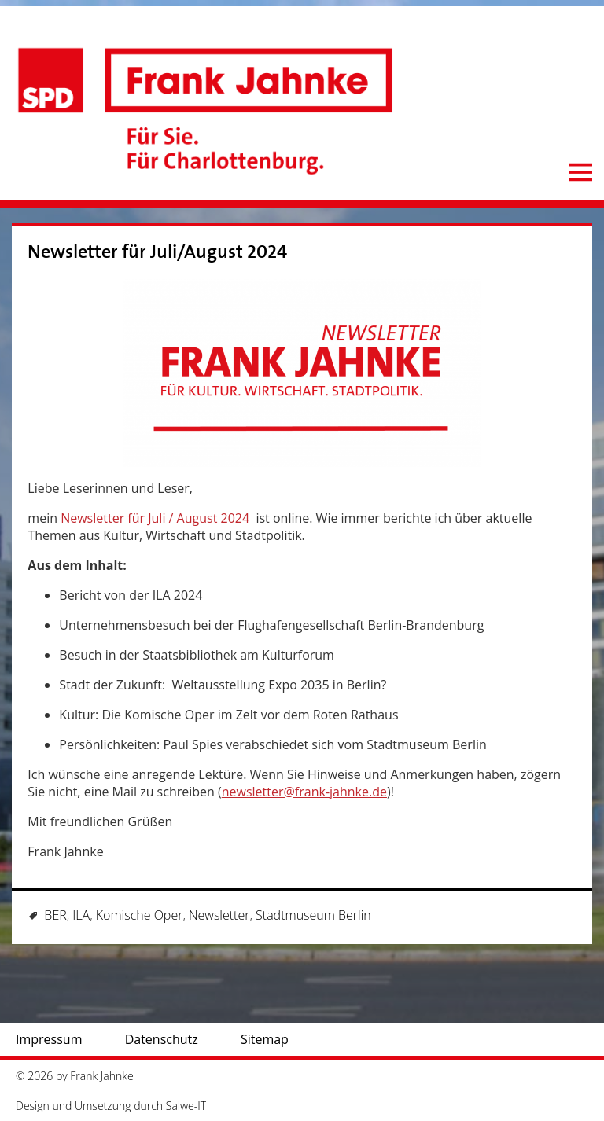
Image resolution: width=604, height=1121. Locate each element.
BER (55, 915)
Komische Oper (139, 915)
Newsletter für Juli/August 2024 (157, 252)
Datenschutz (161, 1039)
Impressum (49, 1039)
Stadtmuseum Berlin (313, 915)
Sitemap (265, 1039)
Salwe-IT (186, 1105)
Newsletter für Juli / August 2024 (155, 518)
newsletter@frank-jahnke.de (304, 791)
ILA (81, 915)
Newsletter (219, 915)
